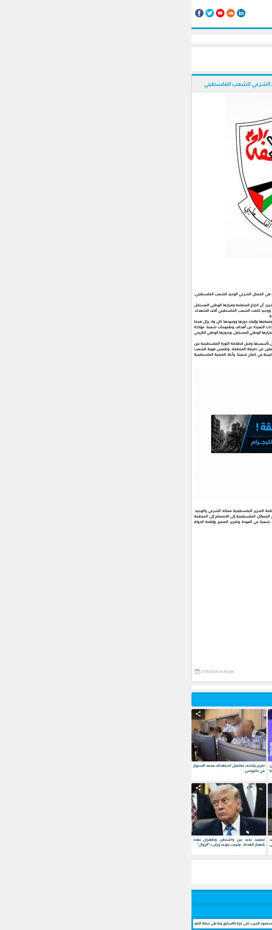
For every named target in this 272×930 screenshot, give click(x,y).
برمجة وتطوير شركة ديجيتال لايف (136, 911)
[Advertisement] (129, 58)
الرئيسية (215, 39)
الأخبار (199, 39)
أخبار (186, 39)
